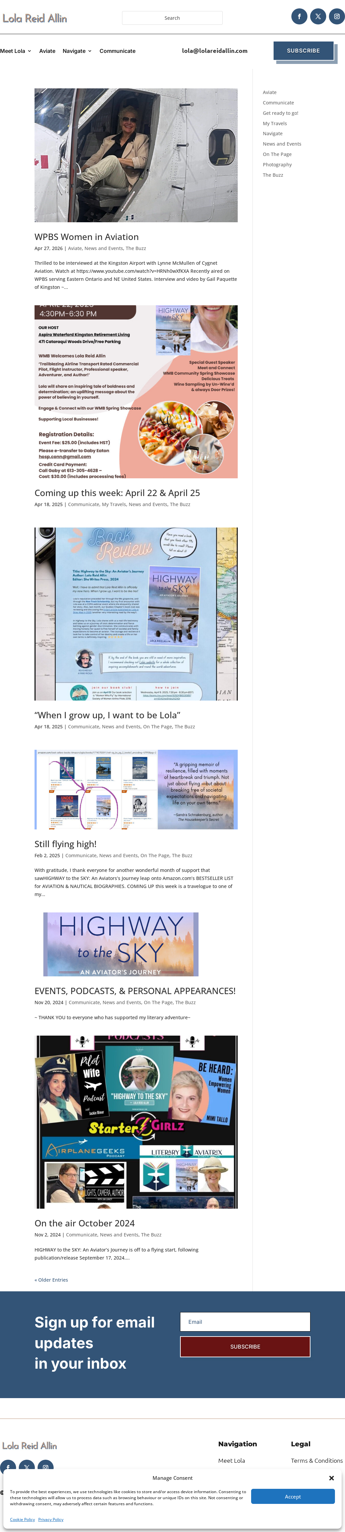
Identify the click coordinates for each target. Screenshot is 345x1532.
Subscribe (303, 50)
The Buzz (136, 248)
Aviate (47, 51)
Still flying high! (66, 844)
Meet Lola (12, 51)
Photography (277, 164)
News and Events (103, 248)
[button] (331, 1478)
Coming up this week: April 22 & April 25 (117, 493)
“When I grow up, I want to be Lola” (107, 715)
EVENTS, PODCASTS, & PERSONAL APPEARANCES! (135, 991)
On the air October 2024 (85, 1223)
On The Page (157, 726)
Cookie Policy (22, 1519)
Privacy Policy (50, 1519)
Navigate (74, 51)
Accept (293, 1496)
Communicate (117, 51)
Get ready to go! (280, 113)
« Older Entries (51, 1280)
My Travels (114, 504)
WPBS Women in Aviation (87, 237)
